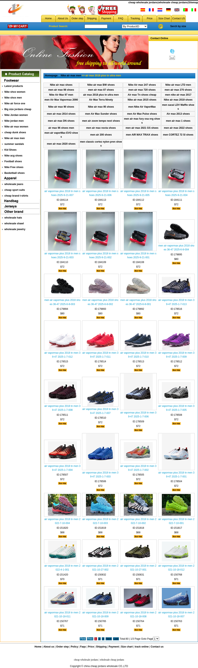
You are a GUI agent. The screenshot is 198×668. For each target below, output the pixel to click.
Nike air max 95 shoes (101, 106)
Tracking (135, 18)
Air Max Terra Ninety (101, 99)
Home (48, 18)
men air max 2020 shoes (61, 143)
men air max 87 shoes (101, 89)
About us (48, 646)
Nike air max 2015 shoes (142, 99)
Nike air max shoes (61, 84)
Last (116, 638)
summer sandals (14, 144)
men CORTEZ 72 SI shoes (178, 134)
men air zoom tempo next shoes (101, 120)
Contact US (178, 18)
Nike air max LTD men (178, 84)
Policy (74, 646)
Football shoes (13, 161)
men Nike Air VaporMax (142, 106)
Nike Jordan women (16, 115)
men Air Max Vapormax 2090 (61, 99)
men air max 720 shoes (141, 89)
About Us (63, 18)
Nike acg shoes (13, 155)
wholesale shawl (14, 223)
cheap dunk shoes (15, 132)
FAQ (120, 18)
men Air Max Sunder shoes (101, 113)
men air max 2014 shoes (61, 113)
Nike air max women (16, 126)
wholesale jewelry (14, 229)
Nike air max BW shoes (101, 84)
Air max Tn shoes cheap (142, 94)
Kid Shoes (10, 149)
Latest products (13, 86)
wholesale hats (13, 217)
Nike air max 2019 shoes (178, 99)
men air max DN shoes (61, 120)
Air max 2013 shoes (178, 113)
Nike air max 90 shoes (61, 106)
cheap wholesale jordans (143, 2)
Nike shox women (14, 91)
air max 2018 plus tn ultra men (101, 94)
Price (149, 18)
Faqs (83, 646)
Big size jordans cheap (17, 109)
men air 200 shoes (101, 134)
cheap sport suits (14, 190)
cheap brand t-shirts (16, 195)
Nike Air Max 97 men (61, 94)
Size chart (127, 646)
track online (142, 646)
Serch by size (178, 26)
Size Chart (164, 18)
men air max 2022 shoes (178, 127)
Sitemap (193, 2)
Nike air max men (14, 138)
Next (108, 638)
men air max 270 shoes (178, 89)
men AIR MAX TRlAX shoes (142, 134)
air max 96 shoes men (61, 127)
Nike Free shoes (13, 167)
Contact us (157, 646)
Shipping (92, 18)
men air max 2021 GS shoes (142, 127)
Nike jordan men (14, 120)
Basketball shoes (14, 173)
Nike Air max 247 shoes (142, 84)
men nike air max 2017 (178, 94)
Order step (77, 18)
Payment (106, 18)
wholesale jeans (13, 184)
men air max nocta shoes (101, 127)
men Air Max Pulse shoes (142, 113)
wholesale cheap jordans (173, 2)
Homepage (51, 75)
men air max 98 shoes (61, 89)
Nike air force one (14, 103)
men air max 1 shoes (178, 120)
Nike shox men (13, 97)
